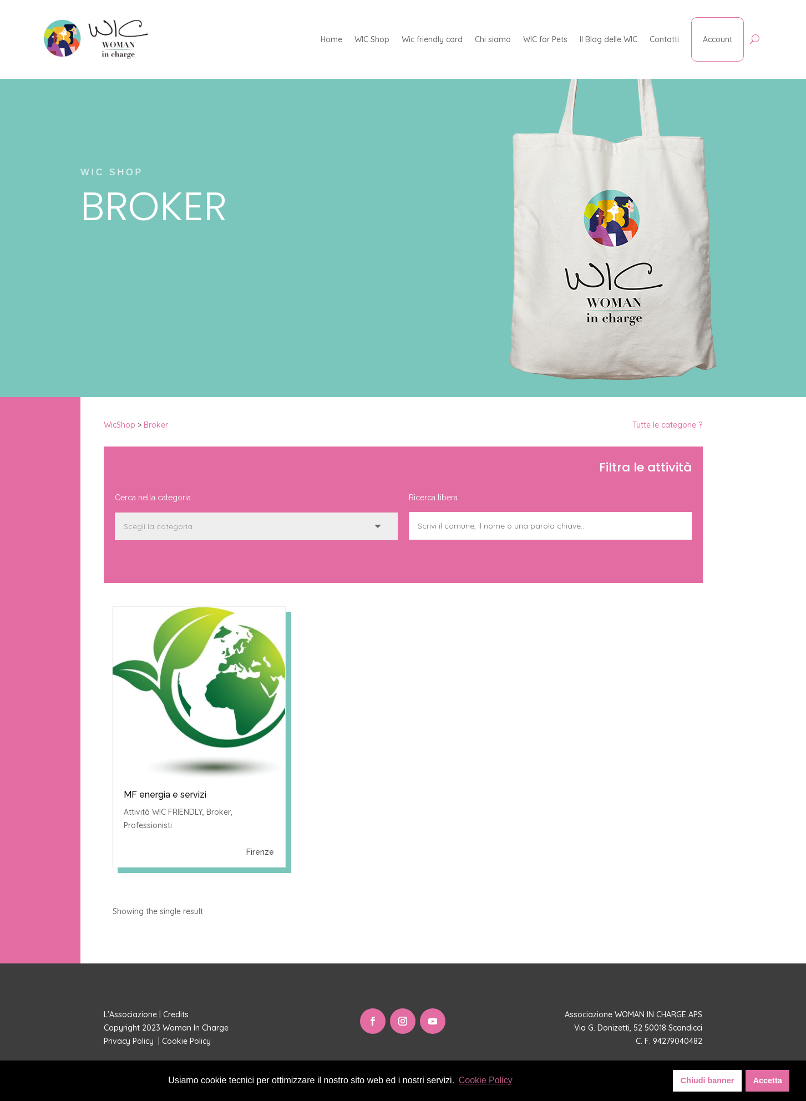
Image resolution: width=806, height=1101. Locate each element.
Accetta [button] (767, 1080)
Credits (176, 1014)
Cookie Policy (187, 1041)
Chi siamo (493, 39)
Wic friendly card (432, 39)
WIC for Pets (545, 39)
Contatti (664, 39)
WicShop (119, 425)
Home (331, 39)
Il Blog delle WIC (608, 39)
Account (717, 39)
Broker (156, 425)
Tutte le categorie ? (667, 425)
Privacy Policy (130, 1041)
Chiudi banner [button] (707, 1080)
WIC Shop (371, 39)
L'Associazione (130, 1014)
